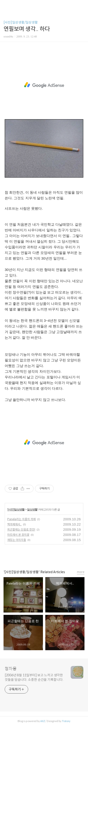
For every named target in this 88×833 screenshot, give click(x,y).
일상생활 (32, 616)
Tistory (66, 828)
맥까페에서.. (14, 631)
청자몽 (11, 776)
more (80, 679)
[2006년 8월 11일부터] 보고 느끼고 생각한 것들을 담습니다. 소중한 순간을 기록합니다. (34, 784)
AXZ (42, 828)
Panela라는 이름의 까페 (21, 626)
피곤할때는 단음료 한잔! (21, 636)
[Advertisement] (44, 107)
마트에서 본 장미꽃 (18, 642)
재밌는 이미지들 (16, 647)
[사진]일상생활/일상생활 (21, 22)
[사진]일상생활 (16, 616)
